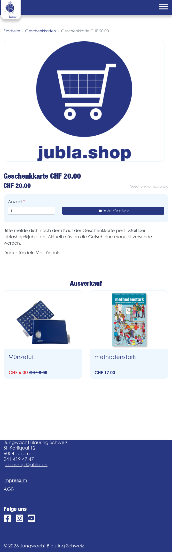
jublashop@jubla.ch (25, 464)
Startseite (12, 31)
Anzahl (15, 201)
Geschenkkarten (40, 31)
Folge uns (15, 509)
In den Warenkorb (113, 210)
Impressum (15, 480)
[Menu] (163, 7)
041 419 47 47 (19, 459)
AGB (9, 489)
